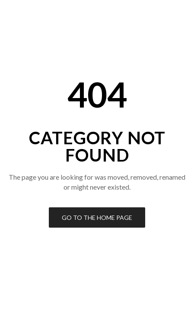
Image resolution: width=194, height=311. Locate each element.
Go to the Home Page (97, 217)
